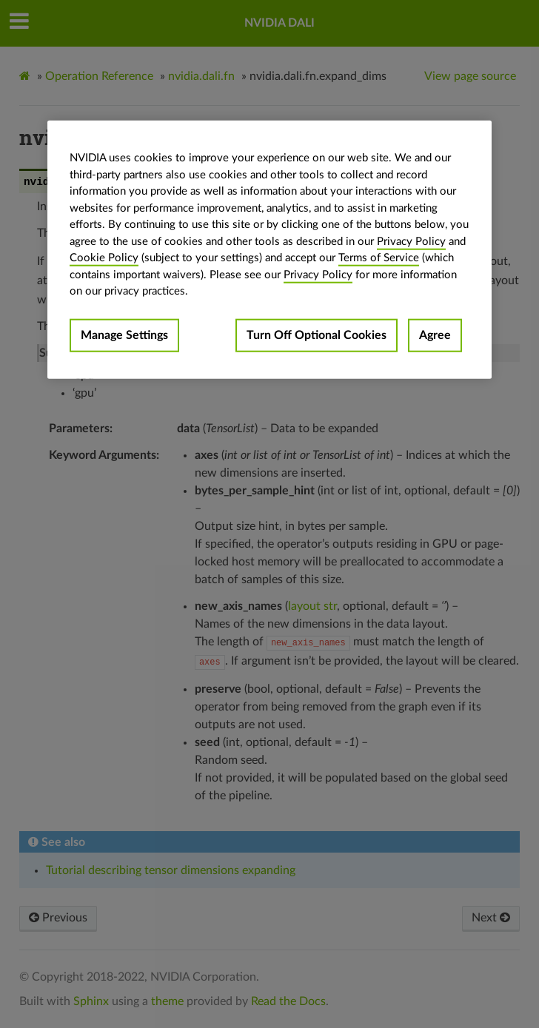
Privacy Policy (411, 241)
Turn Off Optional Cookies (316, 335)
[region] (269, 250)
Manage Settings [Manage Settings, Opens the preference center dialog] (124, 335)
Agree (435, 335)
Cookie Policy (104, 257)
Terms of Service (378, 257)
